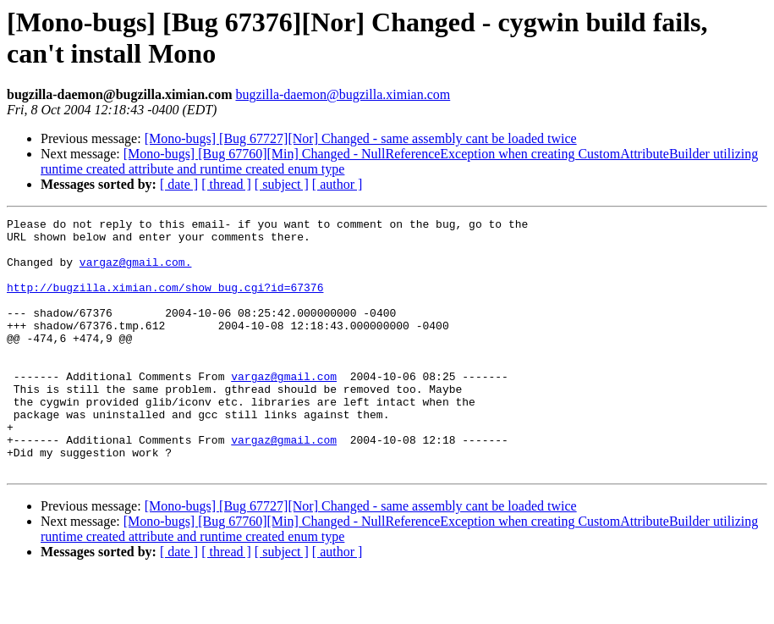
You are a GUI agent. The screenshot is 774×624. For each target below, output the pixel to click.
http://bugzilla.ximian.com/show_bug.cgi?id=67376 (165, 302)
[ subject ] (282, 184)
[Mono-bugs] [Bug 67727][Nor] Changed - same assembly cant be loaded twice (361, 138)
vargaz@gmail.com (284, 409)
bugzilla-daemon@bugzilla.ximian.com (342, 94)
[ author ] (337, 184)
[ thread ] (226, 184)
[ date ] (179, 184)
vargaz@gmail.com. (136, 271)
